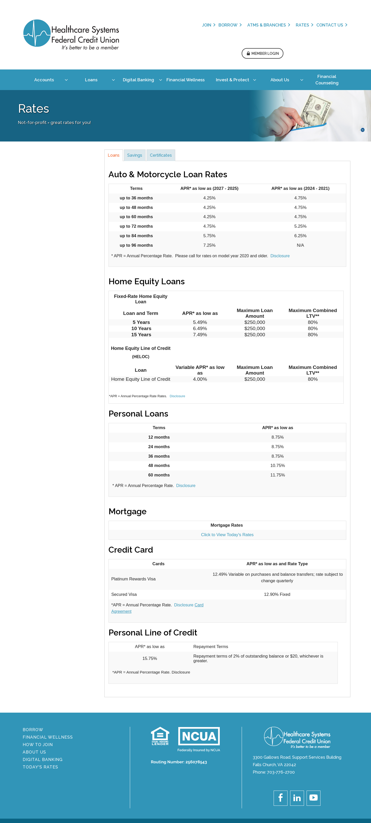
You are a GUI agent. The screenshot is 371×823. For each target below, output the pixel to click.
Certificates (161, 121)
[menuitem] (42, 49)
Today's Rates (41, 733)
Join (139, 25)
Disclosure (280, 222)
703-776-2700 (281, 738)
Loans (114, 121)
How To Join (38, 711)
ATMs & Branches (199, 25)
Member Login (331, 24)
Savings (134, 121)
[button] (328, 24)
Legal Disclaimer (312, 793)
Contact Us (262, 25)
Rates (235, 25)
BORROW (33, 696)
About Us (35, 718)
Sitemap (342, 793)
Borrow (161, 25)
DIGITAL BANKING (43, 725)
